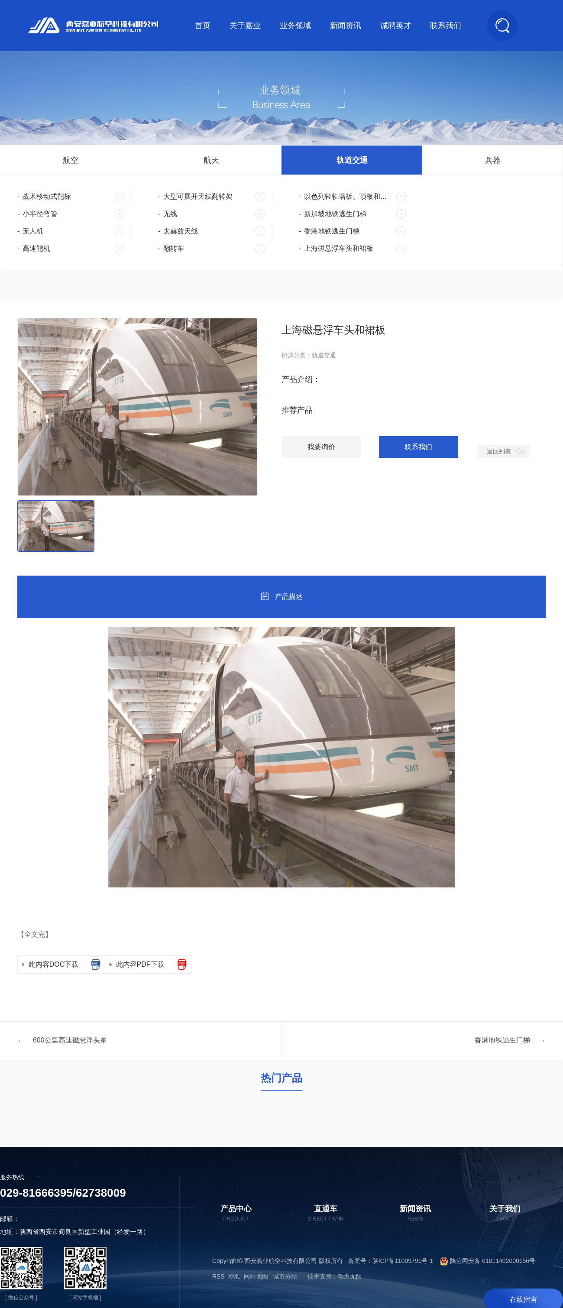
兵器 (493, 160)
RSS (218, 1277)
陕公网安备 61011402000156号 (484, 1261)
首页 (202, 25)
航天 (211, 160)
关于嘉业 (245, 25)
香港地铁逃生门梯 (502, 1041)
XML (234, 1277)
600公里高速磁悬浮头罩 (70, 1041)
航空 (70, 160)
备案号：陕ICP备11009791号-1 (390, 1261)
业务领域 (295, 25)
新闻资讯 (345, 25)
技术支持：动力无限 (334, 1277)
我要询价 (320, 447)
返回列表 (498, 452)
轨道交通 (352, 160)
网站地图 (256, 1277)
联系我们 (445, 25)
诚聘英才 (395, 25)
